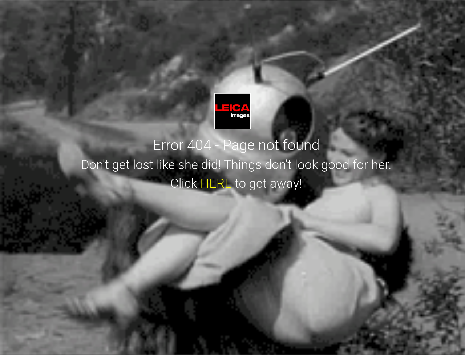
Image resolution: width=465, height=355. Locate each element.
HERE (216, 183)
